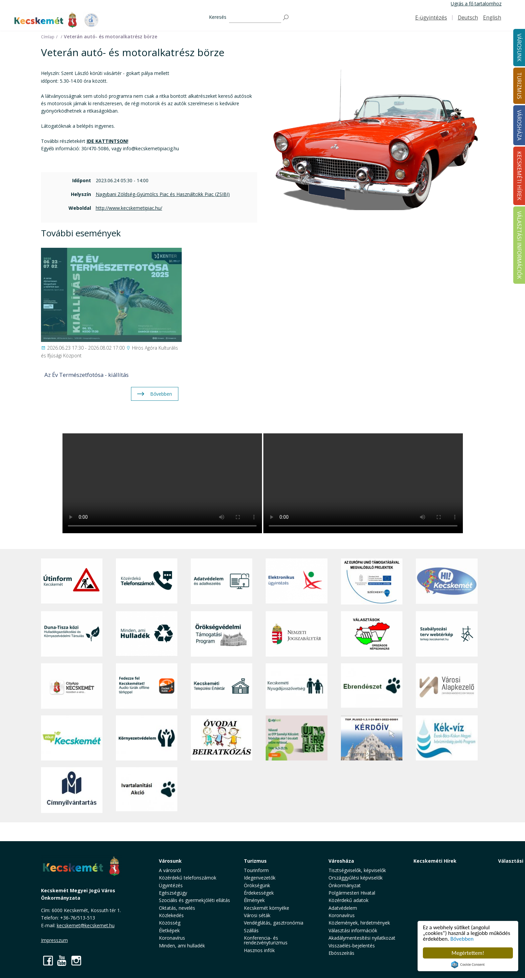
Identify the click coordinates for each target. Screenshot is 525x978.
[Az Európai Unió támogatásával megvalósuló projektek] (371, 581)
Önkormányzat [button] (345, 885)
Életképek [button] (169, 930)
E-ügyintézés (431, 17)
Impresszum (54, 940)
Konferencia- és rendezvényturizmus (266, 940)
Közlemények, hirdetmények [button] (359, 923)
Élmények (254, 900)
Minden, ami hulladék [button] (182, 945)
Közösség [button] (169, 923)
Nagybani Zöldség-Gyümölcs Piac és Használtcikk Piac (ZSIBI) (163, 194)
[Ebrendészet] (371, 686)
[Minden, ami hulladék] (146, 634)
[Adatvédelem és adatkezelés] (221, 581)
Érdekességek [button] (259, 893)
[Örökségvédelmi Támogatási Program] (221, 634)
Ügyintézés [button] (171, 885)
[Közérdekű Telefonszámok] (146, 581)
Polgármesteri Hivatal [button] (352, 893)
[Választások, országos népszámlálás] (371, 634)
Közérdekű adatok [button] (348, 900)
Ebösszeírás (341, 953)
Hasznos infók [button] (259, 950)
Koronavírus (172, 938)
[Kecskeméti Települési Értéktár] (221, 686)
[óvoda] (221, 737)
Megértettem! (467, 952)
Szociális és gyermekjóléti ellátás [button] (194, 900)
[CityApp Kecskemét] (71, 686)
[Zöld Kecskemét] (71, 737)
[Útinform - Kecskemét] (71, 581)
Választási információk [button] (353, 930)
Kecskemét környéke (266, 908)
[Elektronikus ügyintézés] (296, 581)
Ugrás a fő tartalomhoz (476, 3)
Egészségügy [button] (173, 893)
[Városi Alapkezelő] (446, 686)
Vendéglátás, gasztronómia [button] (273, 923)
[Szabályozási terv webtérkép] (446, 634)
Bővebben (462, 938)
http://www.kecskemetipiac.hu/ (129, 208)
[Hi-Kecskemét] (446, 581)
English (492, 17)
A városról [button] (170, 870)
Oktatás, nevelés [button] (177, 908)
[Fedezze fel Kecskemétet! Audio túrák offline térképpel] (146, 686)
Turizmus (255, 861)
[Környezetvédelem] (146, 737)
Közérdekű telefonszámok (187, 877)
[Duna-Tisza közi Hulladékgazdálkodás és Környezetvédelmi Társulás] (71, 634)
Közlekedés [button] (171, 915)
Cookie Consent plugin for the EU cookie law (468, 964)
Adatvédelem (343, 908)
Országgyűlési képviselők (356, 877)
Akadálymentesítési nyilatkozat (362, 938)
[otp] (296, 737)
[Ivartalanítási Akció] (146, 790)
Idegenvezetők (259, 877)
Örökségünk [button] (257, 885)
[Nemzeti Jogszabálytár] (296, 634)
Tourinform (256, 870)
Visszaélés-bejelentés (352, 945)
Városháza (341, 861)
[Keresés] (255, 17)
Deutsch (468, 17)
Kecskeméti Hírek (434, 861)
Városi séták (257, 915)
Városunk (170, 861)
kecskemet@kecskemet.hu (86, 925)
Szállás (251, 930)
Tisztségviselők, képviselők (357, 870)
